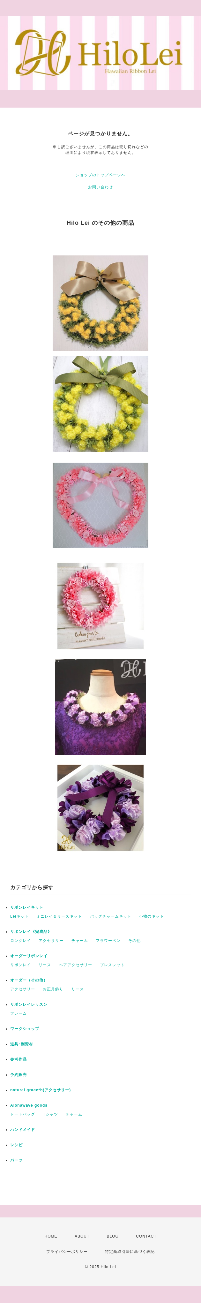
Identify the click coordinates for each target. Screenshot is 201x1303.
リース (45, 965)
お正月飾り (53, 989)
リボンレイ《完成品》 (31, 931)
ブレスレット (112, 965)
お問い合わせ (100, 187)
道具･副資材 (21, 1044)
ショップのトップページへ (100, 175)
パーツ (16, 1160)
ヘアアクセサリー (75, 965)
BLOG (113, 1236)
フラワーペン (108, 940)
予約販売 (18, 1074)
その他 (134, 940)
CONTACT (146, 1236)
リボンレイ (20, 965)
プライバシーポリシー (67, 1251)
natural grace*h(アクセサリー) (40, 1090)
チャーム (79, 940)
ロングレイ (20, 940)
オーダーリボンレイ (29, 956)
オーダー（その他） (31, 980)
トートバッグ (22, 1114)
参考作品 (18, 1059)
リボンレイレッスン (29, 1004)
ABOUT (82, 1236)
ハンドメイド (22, 1129)
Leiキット (19, 916)
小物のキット (151, 916)
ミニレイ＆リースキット (59, 916)
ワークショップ (24, 1028)
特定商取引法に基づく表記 (130, 1251)
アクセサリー (51, 940)
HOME (51, 1236)
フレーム (18, 1013)
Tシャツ (50, 1114)
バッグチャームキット (110, 916)
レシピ (16, 1145)
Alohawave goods (29, 1105)
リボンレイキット (26, 907)
